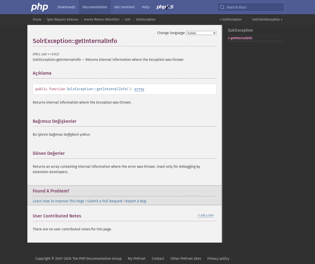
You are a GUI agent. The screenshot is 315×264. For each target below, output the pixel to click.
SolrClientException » (267, 19)
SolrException (145, 19)
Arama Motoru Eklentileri (101, 19)
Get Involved (124, 7)
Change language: (171, 33)
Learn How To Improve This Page (58, 201)
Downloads (66, 7)
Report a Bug (135, 201)
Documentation (94, 7)
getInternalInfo (241, 38)
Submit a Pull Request (104, 201)
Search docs (232, 7)
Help (145, 7)
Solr (127, 19)
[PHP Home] (40, 7)
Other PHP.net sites (186, 258)
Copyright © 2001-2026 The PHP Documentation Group (78, 258)
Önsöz (37, 19)
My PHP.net (137, 258)
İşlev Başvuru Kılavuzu (63, 19)
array (139, 89)
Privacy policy (218, 258)
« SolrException (230, 19)
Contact (158, 258)
